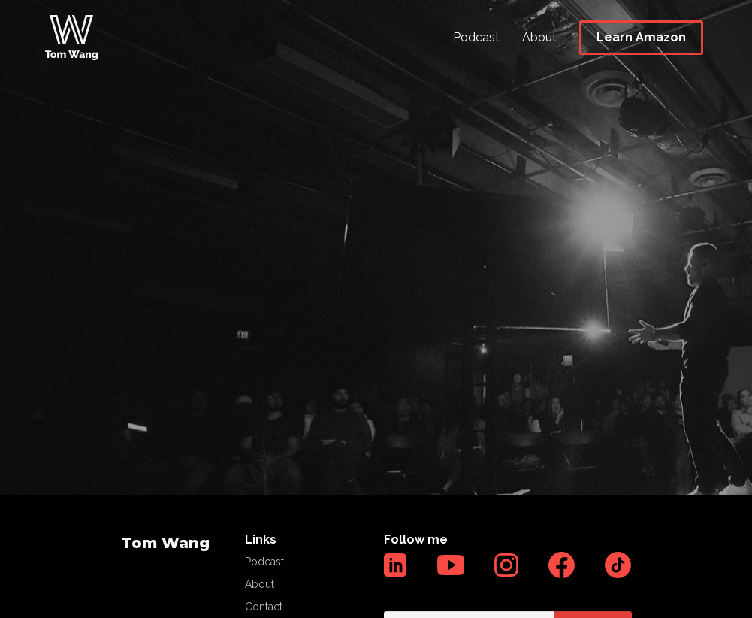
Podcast (476, 37)
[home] (71, 38)
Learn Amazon (641, 37)
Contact (263, 607)
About (539, 37)
